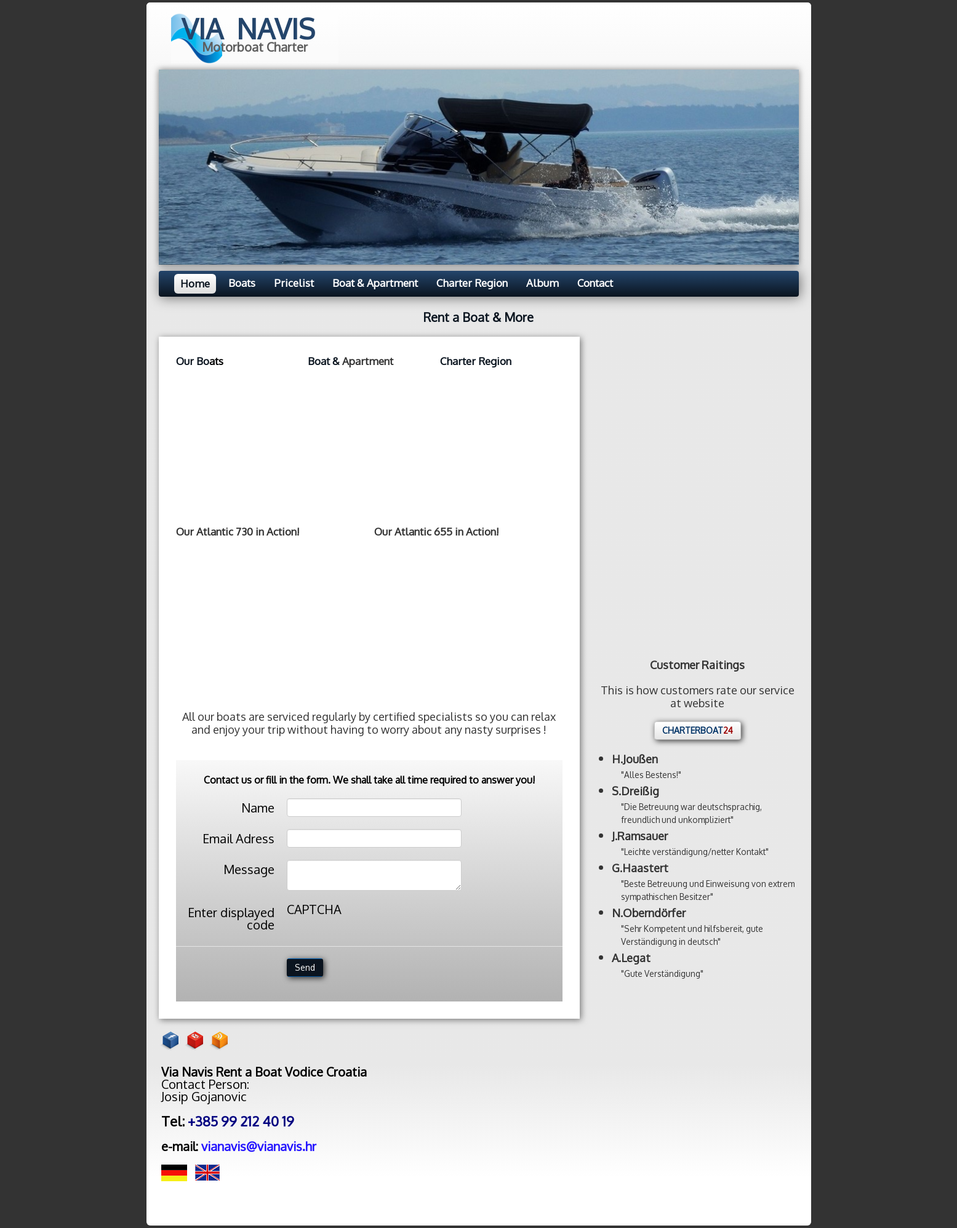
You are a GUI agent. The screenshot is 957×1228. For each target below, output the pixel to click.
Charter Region (472, 282)
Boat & (325, 361)
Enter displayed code (231, 917)
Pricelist (294, 282)
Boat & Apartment (375, 282)
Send (305, 967)
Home (195, 283)
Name (257, 807)
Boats (241, 282)
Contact (595, 282)
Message (248, 868)
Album (542, 282)
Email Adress (238, 837)
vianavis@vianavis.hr (258, 1146)
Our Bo (192, 361)
